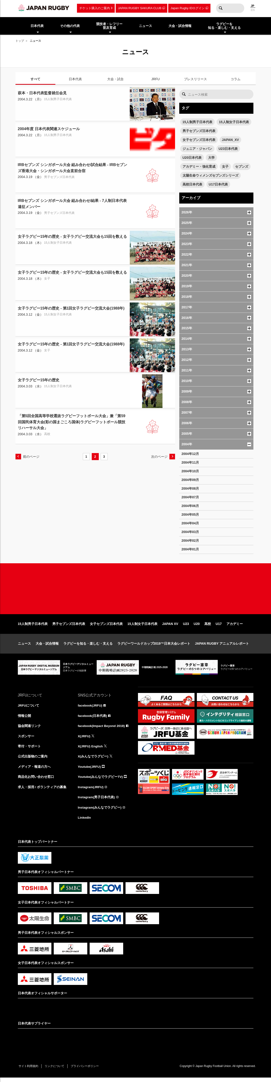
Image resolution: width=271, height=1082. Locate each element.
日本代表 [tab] (75, 79)
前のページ (31, 456)
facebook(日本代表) (93, 719)
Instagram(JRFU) (91, 791)
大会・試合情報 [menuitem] (179, 26)
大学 (211, 157)
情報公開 (24, 719)
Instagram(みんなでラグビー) (100, 811)
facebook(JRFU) (90, 708)
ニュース (24, 646)
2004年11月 (190, 462)
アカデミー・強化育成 (199, 166)
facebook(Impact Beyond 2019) (102, 729)
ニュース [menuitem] (145, 26)
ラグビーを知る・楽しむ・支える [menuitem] (224, 26)
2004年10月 (190, 471)
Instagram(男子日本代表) (96, 801)
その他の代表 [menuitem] (70, 26)
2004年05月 (190, 514)
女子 (225, 166)
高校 (207, 627)
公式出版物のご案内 (32, 760)
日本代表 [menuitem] (37, 26)
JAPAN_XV (230, 140)
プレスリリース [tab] (195, 79)
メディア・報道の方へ (34, 770)
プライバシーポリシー (87, 1070)
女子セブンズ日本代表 (199, 140)
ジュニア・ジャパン (197, 149)
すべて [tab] (35, 79)
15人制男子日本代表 (198, 122)
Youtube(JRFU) (90, 770)
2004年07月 (190, 497)
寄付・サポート (29, 750)
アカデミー (234, 627)
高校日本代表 (192, 184)
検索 (220, 8)
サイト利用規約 (29, 1070)
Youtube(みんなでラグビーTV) (100, 781)
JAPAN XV (170, 627)
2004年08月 (190, 488)
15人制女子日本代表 (234, 122)
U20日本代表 (192, 157)
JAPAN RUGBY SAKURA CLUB (139, 8)
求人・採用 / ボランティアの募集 (42, 791)
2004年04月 (190, 523)
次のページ (159, 456)
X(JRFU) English (91, 750)
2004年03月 (190, 532)
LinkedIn (85, 822)
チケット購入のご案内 (94, 8)
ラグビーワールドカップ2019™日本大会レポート (153, 646)
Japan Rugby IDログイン (188, 8)
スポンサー (26, 739)
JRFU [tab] (155, 79)
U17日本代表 (218, 184)
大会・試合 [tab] (115, 79)
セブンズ (241, 166)
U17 (219, 627)
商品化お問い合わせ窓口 (36, 781)
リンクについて (56, 1070)
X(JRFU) (84, 739)
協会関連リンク (29, 729)
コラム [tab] (235, 79)
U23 (186, 627)
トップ (19, 40)
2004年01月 (190, 549)
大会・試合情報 (47, 646)
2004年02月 (190, 540)
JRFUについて (29, 708)
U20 (197, 627)
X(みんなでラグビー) (93, 760)
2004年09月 (190, 480)
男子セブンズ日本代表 (199, 131)
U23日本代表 (228, 149)
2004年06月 (190, 506)
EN (253, 10)
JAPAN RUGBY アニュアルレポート (222, 646)
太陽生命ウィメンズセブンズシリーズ (210, 175)
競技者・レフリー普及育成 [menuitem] (109, 26)
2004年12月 (190, 454)
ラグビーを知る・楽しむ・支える (88, 646)
